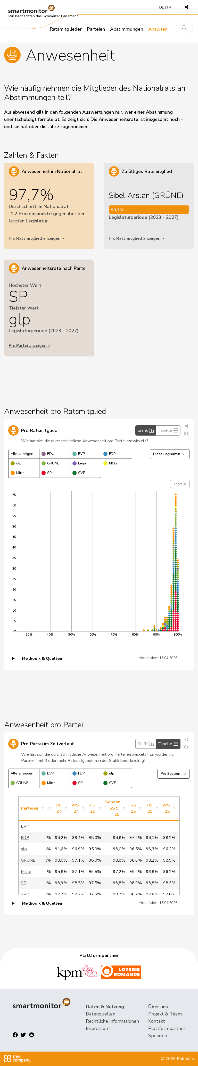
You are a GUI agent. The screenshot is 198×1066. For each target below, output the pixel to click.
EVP (78, 453)
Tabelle (168, 430)
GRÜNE (50, 463)
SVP (78, 472)
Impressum (98, 1028)
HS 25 (150, 808)
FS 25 (92, 808)
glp (16, 463)
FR (169, 7)
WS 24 (75, 808)
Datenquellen (100, 1014)
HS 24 (59, 808)
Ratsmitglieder (66, 29)
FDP (109, 453)
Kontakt (156, 1021)
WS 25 (166, 808)
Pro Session (173, 773)
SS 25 (133, 808)
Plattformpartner (166, 1028)
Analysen (158, 29)
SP (47, 472)
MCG (110, 463)
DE (161, 7)
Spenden (157, 1035)
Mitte (17, 472)
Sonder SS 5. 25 (112, 808)
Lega (79, 463)
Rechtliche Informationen (112, 1021)
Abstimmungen (126, 29)
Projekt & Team (165, 1014)
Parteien (96, 29)
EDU (48, 453)
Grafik (145, 430)
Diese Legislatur (169, 454)
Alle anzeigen (22, 453)
